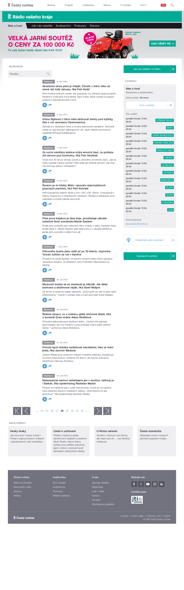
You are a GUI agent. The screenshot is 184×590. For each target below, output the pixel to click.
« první (17, 411)
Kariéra (95, 514)
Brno (170, 154)
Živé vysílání (59, 501)
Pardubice (167, 207)
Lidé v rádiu (98, 510)
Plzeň (169, 214)
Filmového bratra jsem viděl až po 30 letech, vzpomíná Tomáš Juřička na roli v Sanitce (76, 253)
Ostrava (168, 199)
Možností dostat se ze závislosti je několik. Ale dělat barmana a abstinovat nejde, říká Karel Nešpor (75, 286)
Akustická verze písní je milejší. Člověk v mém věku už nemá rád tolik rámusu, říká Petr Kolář (76, 88)
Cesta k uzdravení (64, 450)
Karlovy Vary (165, 177)
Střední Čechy (164, 147)
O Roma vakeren (107, 450)
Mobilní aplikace (61, 514)
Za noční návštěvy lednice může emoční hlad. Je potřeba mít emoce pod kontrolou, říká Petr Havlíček (77, 154)
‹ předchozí (26, 411)
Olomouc (167, 192)
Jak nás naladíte (42, 25)
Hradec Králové (163, 169)
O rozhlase (125, 5)
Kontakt (96, 519)
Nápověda (97, 506)
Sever (169, 222)
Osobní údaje (137, 535)
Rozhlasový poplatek (103, 523)
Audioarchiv (63, 25)
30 (72, 410)
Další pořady (17, 423)
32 (82, 410)
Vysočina (167, 229)
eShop (17, 514)
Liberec (168, 184)
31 (77, 410)
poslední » (107, 411)
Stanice (107, 5)
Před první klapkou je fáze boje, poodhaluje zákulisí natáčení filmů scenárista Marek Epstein (74, 220)
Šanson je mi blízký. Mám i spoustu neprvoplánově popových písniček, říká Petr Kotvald (73, 187)
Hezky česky (18, 450)
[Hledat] (172, 5)
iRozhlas (51, 5)
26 (52, 410)
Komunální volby (22, 506)
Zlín (170, 236)
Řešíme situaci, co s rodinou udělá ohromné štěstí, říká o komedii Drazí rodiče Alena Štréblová (76, 316)
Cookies (124, 535)
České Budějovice (163, 162)
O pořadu (131, 81)
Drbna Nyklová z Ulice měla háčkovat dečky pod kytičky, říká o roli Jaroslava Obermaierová (77, 121)
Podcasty (80, 25)
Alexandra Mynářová (137, 250)
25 (47, 410)
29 (67, 410)
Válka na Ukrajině (23, 501)
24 (42, 410)
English (166, 535)
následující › (98, 411)
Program (69, 5)
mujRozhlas (88, 5)
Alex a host (133, 115)
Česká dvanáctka (150, 450)
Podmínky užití (153, 535)
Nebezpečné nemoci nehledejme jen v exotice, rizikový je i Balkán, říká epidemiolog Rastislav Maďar (78, 382)
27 (57, 410)
